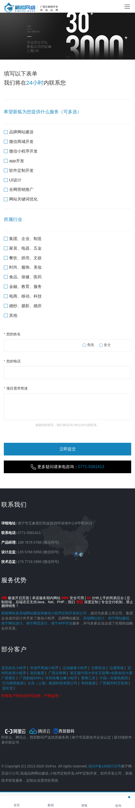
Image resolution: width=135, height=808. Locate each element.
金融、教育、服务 (23, 286)
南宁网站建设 (118, 618)
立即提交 (67, 449)
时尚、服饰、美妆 (23, 267)
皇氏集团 (37, 673)
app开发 (14, 161)
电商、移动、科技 (23, 296)
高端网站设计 (93, 618)
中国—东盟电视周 (113, 678)
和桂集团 (88, 683)
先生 (88, 345)
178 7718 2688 (29, 562)
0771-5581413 (29, 533)
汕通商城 (116, 668)
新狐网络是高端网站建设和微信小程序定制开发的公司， (45, 613)
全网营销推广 (19, 189)
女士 (105, 345)
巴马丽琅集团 (13, 683)
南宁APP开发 (61, 623)
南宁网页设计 (37, 623)
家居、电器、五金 (23, 248)
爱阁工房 (88, 678)
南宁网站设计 (12, 623)
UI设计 (12, 180)
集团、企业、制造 (23, 238)
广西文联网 (57, 673)
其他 (10, 315)
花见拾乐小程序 (13, 668)
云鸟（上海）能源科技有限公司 (52, 683)
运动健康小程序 (75, 668)
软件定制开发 (19, 170)
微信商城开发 (19, 141)
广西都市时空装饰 (113, 683)
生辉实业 (98, 668)
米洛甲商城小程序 (44, 668)
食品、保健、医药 (23, 277)
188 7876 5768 (29, 542)
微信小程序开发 (21, 151)
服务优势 (14, 580)
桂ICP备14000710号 (104, 766)
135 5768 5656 (29, 552)
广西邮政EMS (30, 678)
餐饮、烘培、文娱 (23, 258)
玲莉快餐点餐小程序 (61, 678)
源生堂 (7, 688)
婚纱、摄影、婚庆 (23, 306)
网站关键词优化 (21, 199)
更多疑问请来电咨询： (67, 467)
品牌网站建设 (19, 132)
